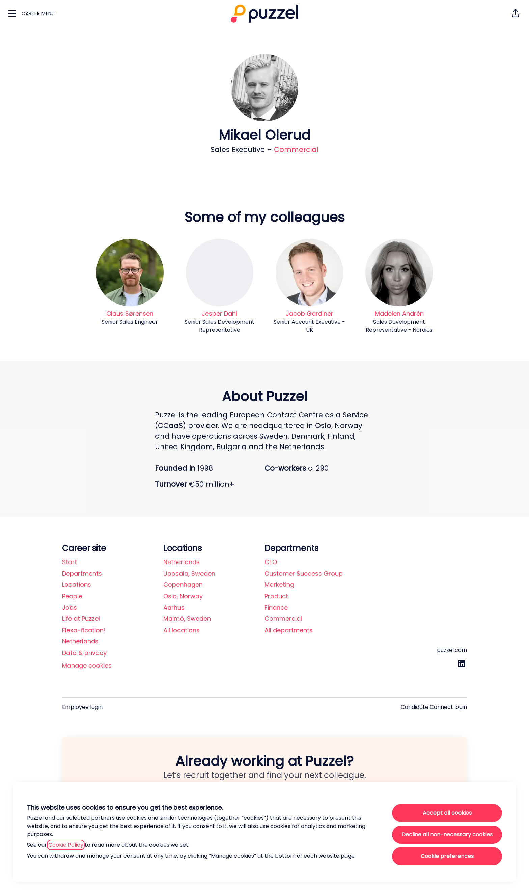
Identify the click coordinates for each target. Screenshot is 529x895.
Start (69, 562)
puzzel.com (452, 650)
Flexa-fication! (84, 630)
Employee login (82, 707)
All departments (288, 630)
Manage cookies (87, 665)
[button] (515, 13)
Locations (76, 584)
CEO (270, 562)
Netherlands (80, 641)
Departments (82, 573)
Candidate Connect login (434, 707)
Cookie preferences (447, 856)
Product (276, 596)
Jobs (69, 607)
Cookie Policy (65, 845)
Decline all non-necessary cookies (447, 834)
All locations (181, 630)
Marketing (279, 584)
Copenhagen (183, 584)
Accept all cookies (447, 813)
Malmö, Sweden (187, 618)
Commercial (296, 149)
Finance (276, 607)
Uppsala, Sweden (189, 573)
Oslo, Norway (183, 596)
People (72, 596)
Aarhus (174, 607)
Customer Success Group (303, 573)
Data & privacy (84, 652)
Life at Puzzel (81, 618)
